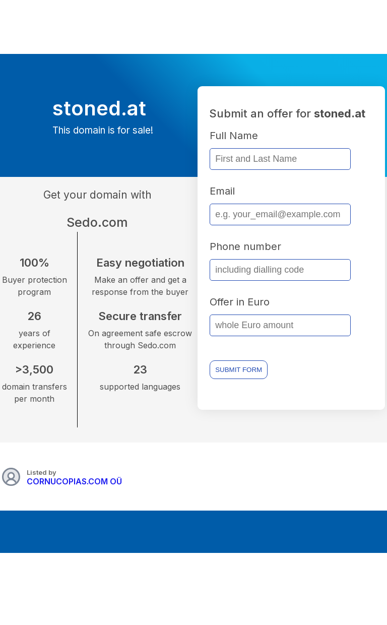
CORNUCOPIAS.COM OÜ (74, 481)
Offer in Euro (240, 302)
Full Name (234, 136)
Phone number (245, 246)
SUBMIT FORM (238, 369)
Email (222, 191)
